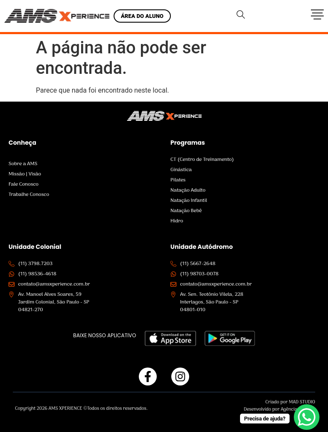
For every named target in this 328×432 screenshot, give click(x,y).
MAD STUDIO (302, 402)
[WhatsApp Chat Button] (306, 417)
